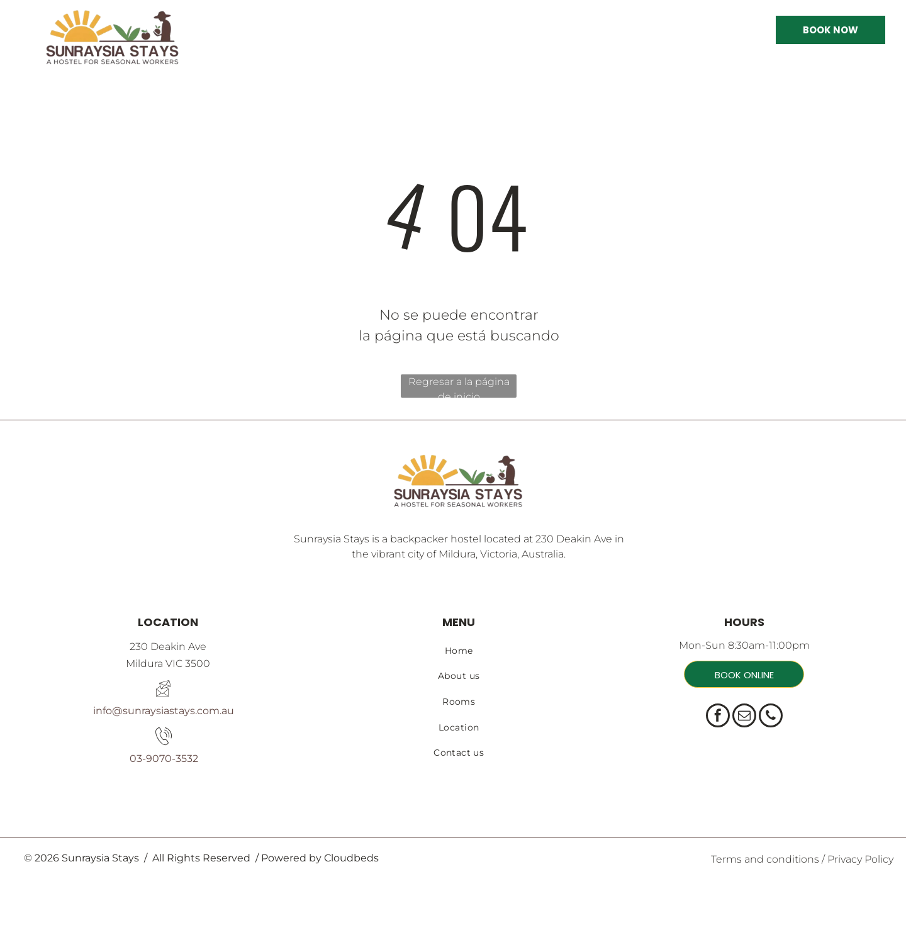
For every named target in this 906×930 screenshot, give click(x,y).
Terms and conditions (765, 859)
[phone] (771, 717)
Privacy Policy (860, 859)
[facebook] (718, 717)
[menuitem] (458, 651)
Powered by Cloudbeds (320, 858)
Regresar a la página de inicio (459, 387)
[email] (744, 717)
